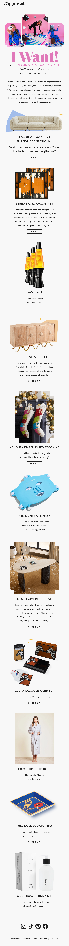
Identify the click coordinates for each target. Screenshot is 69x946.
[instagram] (23, 929)
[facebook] (45, 929)
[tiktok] (30, 929)
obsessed (54, 938)
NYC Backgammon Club (17, 90)
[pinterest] (38, 929)
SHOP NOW (34, 157)
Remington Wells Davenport (39, 85)
